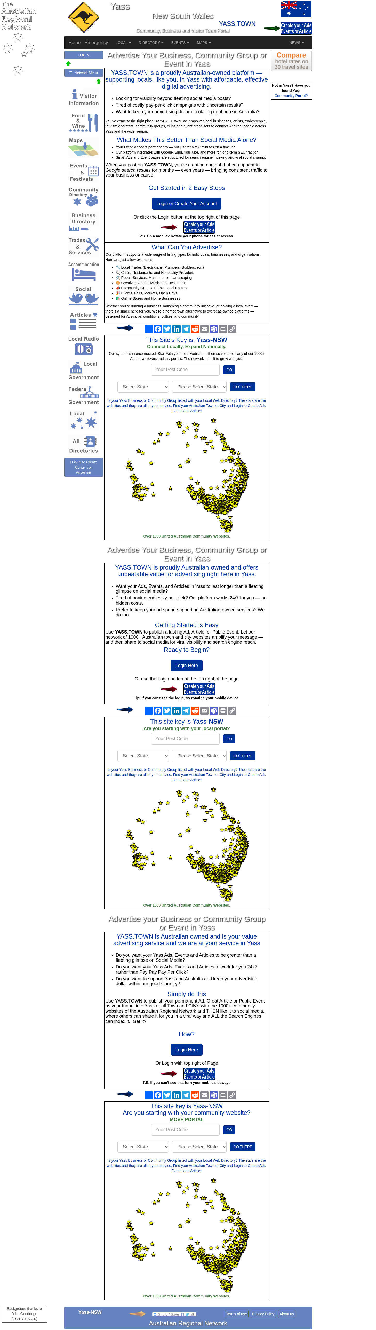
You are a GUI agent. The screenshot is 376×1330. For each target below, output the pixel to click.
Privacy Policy (263, 1314)
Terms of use (236, 1314)
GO (229, 370)
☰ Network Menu (83, 73)
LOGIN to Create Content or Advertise (83, 467)
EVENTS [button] (180, 43)
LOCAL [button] (123, 43)
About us (287, 1314)
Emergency (96, 42)
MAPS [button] (204, 43)
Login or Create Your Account (186, 203)
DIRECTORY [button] (151, 43)
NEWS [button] (297, 43)
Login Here (186, 665)
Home (74, 42)
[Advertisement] (291, 182)
